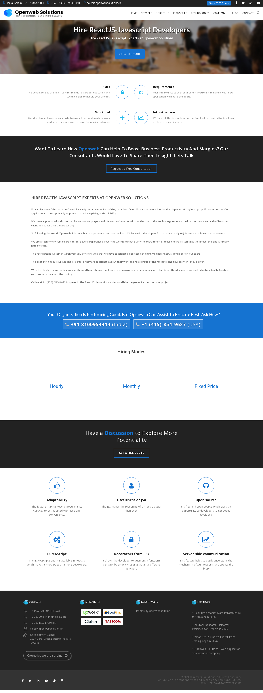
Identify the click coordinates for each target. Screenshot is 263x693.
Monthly (131, 386)
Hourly (56, 386)
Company (220, 13)
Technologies (200, 13)
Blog (235, 13)
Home (133, 13)
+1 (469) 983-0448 (54, 282)
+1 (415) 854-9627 (168, 324)
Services (146, 13)
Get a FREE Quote (219, 3)
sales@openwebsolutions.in (104, 3)
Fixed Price (206, 386)
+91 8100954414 (96, 324)
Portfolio (162, 13)
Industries (180, 13)
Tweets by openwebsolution (153, 611)
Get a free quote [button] (129, 54)
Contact (248, 13)
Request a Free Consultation (132, 168)
